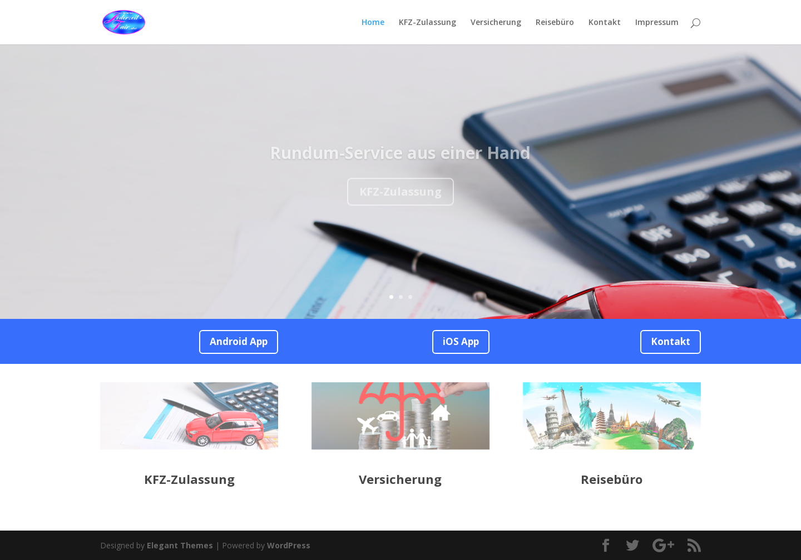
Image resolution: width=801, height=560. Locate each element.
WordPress (288, 545)
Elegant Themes (180, 545)
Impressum (657, 22)
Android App (239, 341)
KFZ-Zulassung (427, 22)
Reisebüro (555, 22)
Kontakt (605, 22)
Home (373, 22)
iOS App (461, 341)
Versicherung (496, 22)
